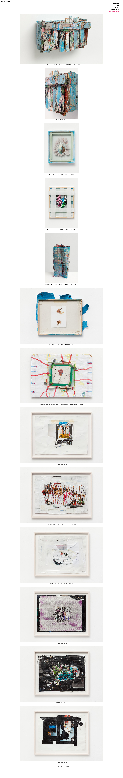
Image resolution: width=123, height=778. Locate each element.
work (116, 3)
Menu (118, 1)
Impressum (66, 766)
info (117, 8)
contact (115, 10)
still (117, 5)
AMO (114, 12)
